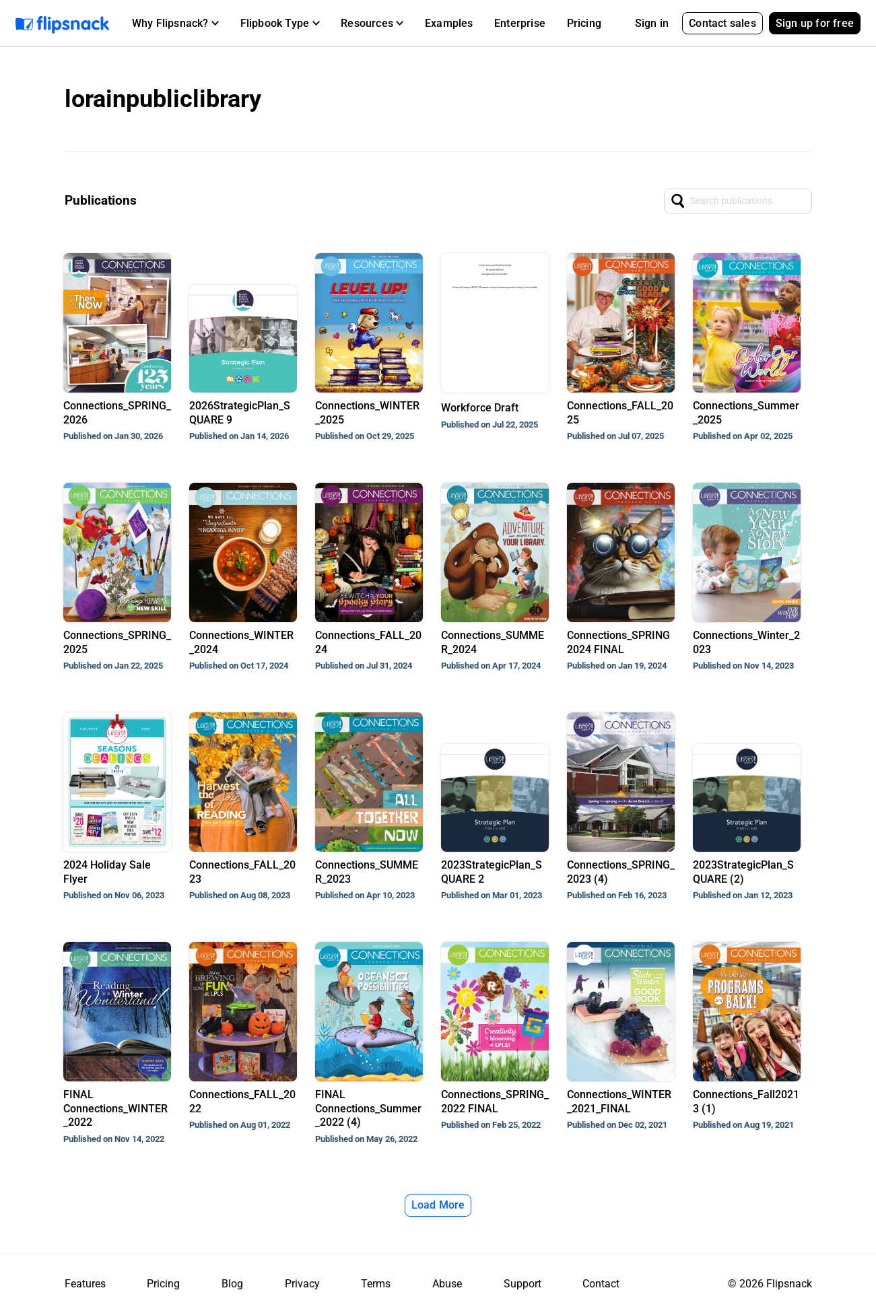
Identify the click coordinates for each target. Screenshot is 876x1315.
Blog (232, 1283)
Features (85, 1283)
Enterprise (519, 23)
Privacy (302, 1283)
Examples (449, 23)
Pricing (584, 23)
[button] (175, 23)
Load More (438, 1205)
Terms (376, 1283)
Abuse (447, 1283)
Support (522, 1283)
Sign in (652, 23)
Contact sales (722, 23)
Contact (600, 1283)
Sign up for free (815, 23)
